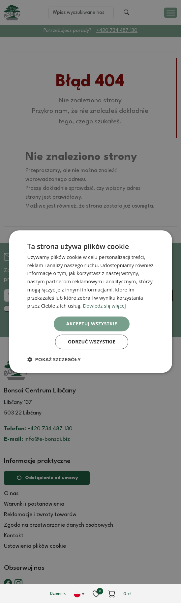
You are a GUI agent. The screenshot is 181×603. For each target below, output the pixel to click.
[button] (53, 359)
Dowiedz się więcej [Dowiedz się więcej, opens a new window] (104, 306)
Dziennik (58, 593)
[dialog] (90, 301)
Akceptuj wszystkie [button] (91, 323)
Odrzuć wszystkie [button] (91, 342)
